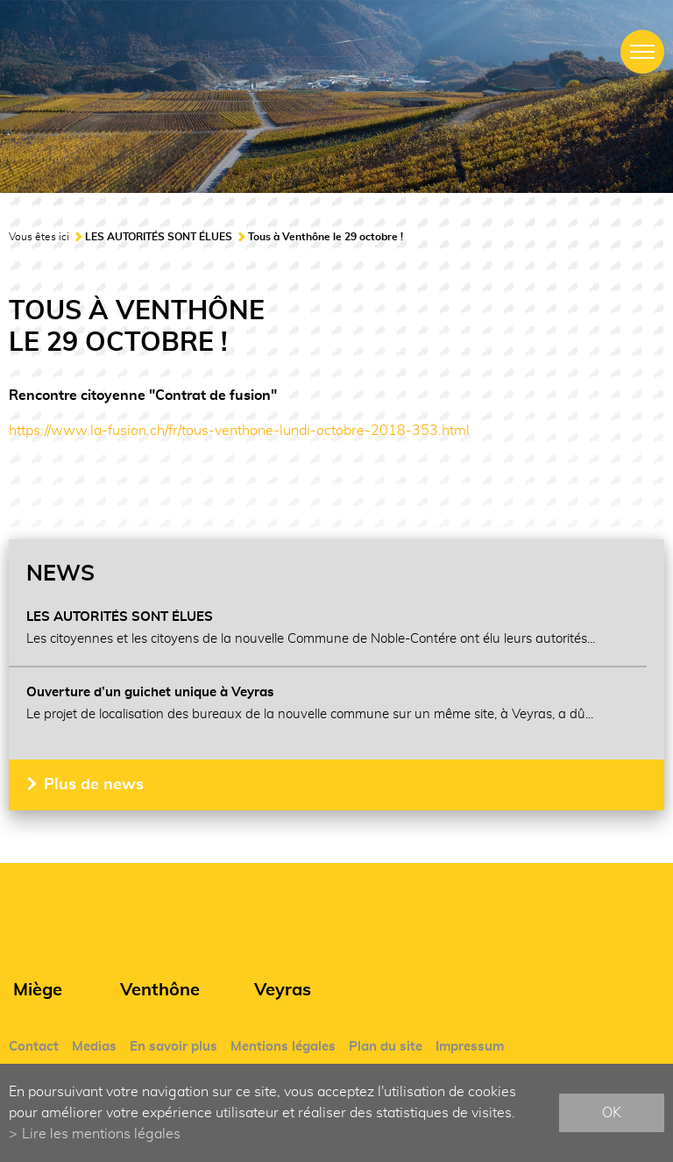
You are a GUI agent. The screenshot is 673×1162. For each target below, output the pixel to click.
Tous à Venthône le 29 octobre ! (325, 237)
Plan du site (385, 1046)
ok (611, 1113)
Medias (94, 1046)
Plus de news (94, 785)
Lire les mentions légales (101, 1134)
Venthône (160, 990)
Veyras (282, 990)
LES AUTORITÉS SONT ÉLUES (158, 237)
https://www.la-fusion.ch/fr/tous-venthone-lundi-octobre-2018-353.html (239, 431)
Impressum (470, 1046)
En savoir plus (173, 1046)
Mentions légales (283, 1046)
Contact (34, 1046)
